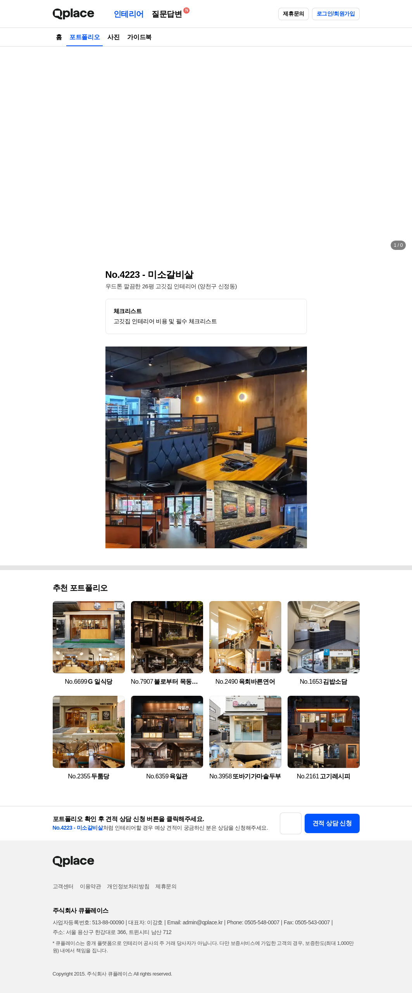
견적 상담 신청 (332, 823)
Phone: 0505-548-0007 (253, 922)
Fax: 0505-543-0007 (307, 922)
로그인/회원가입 (336, 13)
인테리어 (129, 14)
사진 (113, 37)
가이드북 (139, 37)
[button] (14, 151)
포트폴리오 (84, 37)
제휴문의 (293, 13)
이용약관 (90, 886)
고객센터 (63, 886)
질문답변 (169, 12)
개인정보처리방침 (128, 886)
